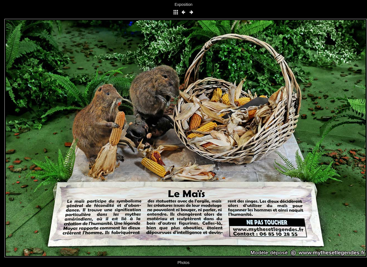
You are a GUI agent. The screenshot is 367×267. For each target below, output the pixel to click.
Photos (183, 262)
